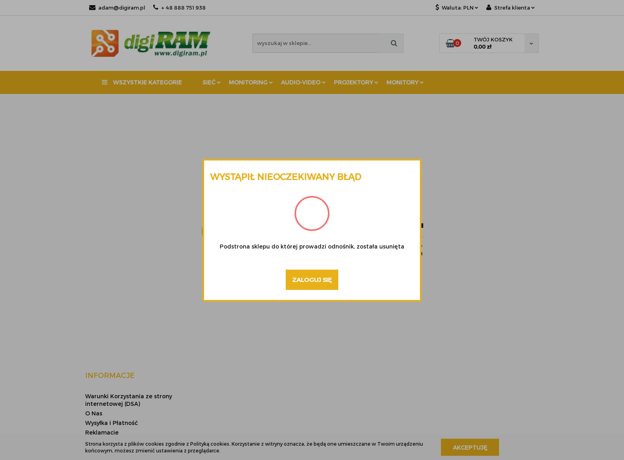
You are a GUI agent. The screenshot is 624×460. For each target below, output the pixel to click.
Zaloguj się (312, 279)
